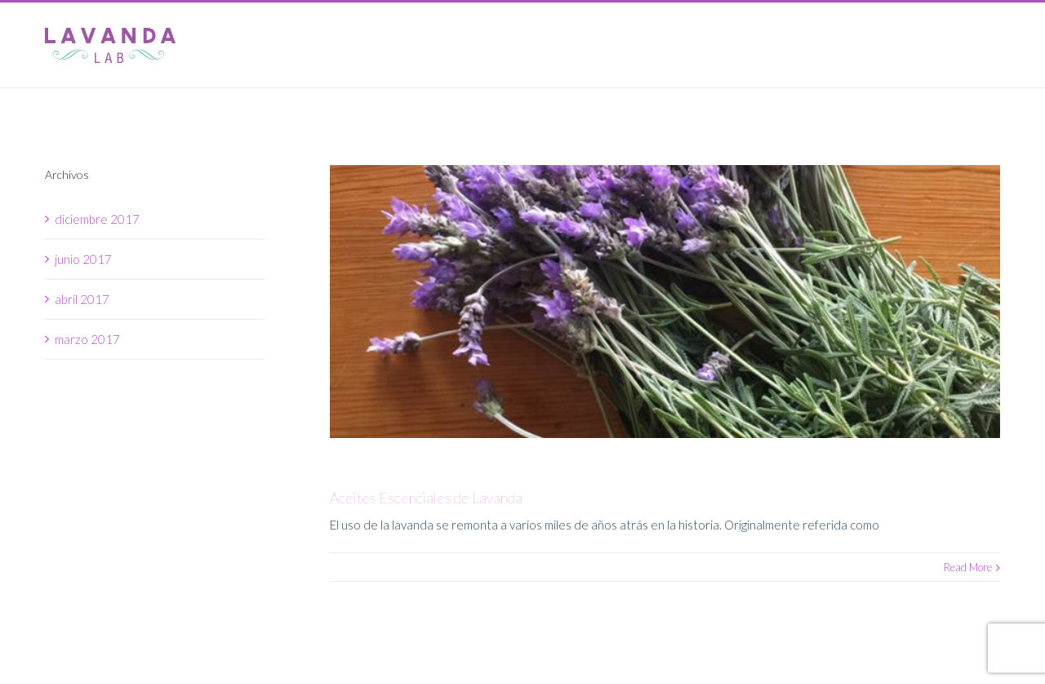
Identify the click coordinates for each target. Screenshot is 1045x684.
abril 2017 (82, 299)
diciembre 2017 (97, 219)
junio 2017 (83, 259)
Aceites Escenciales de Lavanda (426, 498)
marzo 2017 (87, 339)
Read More (968, 567)
